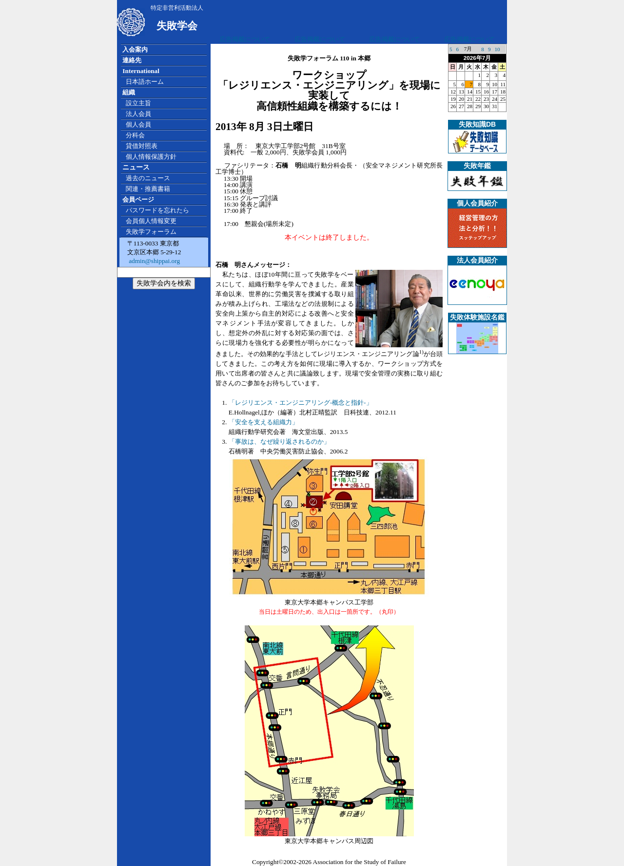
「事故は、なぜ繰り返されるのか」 (279, 441)
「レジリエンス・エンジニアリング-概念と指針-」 (300, 402)
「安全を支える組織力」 (263, 422)
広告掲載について (244, 39)
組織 (128, 92)
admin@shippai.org (153, 260)
